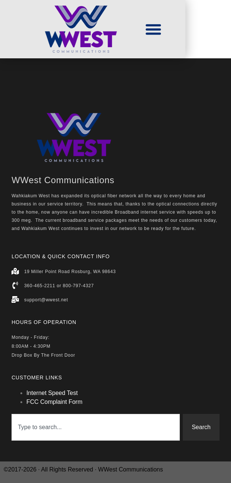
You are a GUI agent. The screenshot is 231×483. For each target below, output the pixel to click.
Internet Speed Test (51, 393)
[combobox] (95, 427)
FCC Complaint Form (54, 402)
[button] (153, 29)
